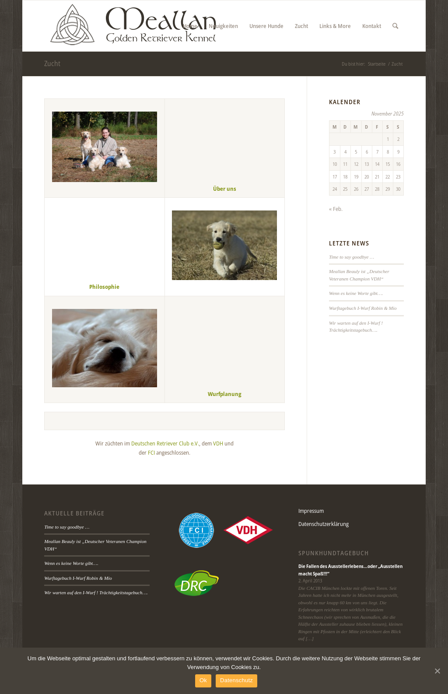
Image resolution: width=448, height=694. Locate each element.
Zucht (52, 63)
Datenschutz (236, 680)
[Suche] (395, 25)
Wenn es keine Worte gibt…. (356, 293)
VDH (218, 443)
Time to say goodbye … (351, 256)
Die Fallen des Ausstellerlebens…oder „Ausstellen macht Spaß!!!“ (350, 570)
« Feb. (336, 209)
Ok (203, 680)
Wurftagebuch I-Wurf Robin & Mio (363, 308)
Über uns (224, 189)
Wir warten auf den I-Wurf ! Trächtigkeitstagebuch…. (96, 592)
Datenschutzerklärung (323, 524)
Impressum (311, 511)
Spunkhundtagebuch (333, 553)
